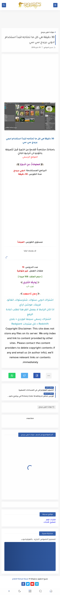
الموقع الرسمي (30, 157)
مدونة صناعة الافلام (20, 579)
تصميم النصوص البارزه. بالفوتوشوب (38, 539)
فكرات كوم (51, 520)
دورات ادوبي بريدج (47, 32)
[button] (36, 375)
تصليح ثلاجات (50, 522)
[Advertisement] (30, 78)
